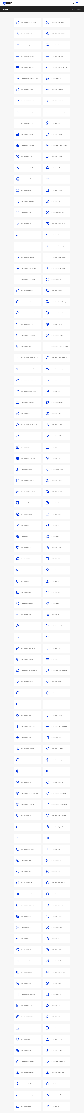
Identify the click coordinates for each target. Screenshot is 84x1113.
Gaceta (20, 1093)
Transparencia (28, 1093)
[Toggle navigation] (80, 3)
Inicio (13, 1093)
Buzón (37, 1093)
